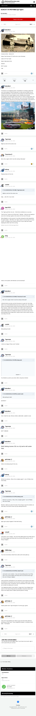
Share (9, 656)
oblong (7, 169)
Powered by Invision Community (18, 708)
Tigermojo (8, 139)
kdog (6, 235)
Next (31, 24)
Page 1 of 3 (18, 24)
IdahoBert (4, 13)
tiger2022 (8, 207)
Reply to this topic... (8, 648)
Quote (6, 73)
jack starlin (9, 686)
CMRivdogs (8, 550)
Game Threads (12, 14)
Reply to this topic (18, 19)
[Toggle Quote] (3, 190)
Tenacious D (8, 154)
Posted (10, 31)
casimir (7, 184)
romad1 (7, 532)
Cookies (18, 705)
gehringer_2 (8, 459)
